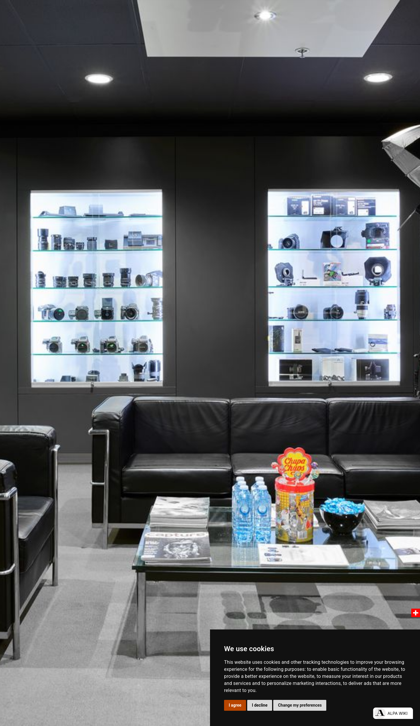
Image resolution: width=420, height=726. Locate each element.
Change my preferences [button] (300, 705)
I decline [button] (259, 705)
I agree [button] (235, 705)
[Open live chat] (393, 713)
